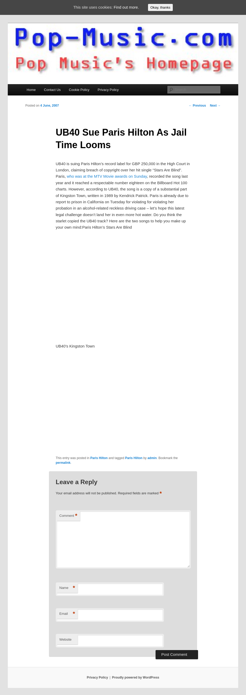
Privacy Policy (108, 90)
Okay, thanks (160, 7)
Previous (197, 105)
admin (152, 458)
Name (67, 588)
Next (215, 105)
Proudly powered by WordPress (135, 677)
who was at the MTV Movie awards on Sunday (107, 176)
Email (67, 614)
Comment (68, 516)
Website (65, 639)
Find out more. (126, 7)
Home (31, 90)
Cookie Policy (79, 90)
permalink (63, 463)
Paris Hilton (99, 458)
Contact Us (52, 90)
